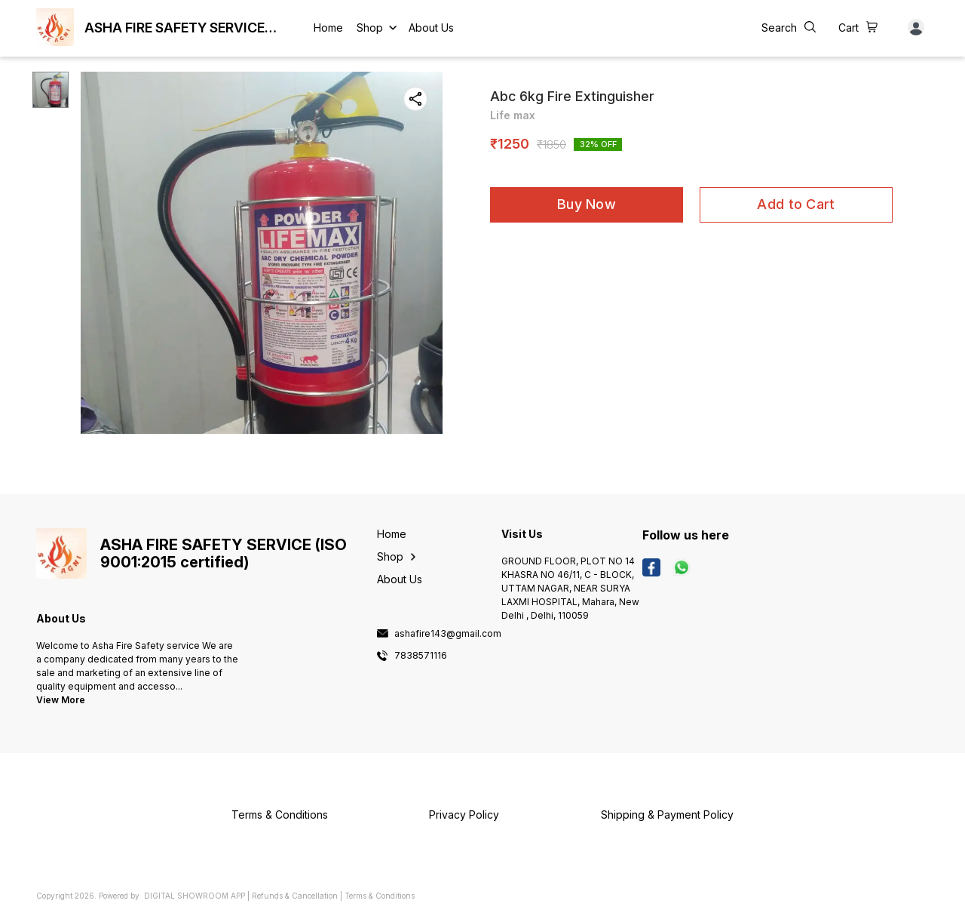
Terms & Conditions (380, 895)
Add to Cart (796, 204)
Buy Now (586, 204)
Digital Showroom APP (194, 895)
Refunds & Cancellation (295, 895)
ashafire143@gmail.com (447, 634)
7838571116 (420, 655)
